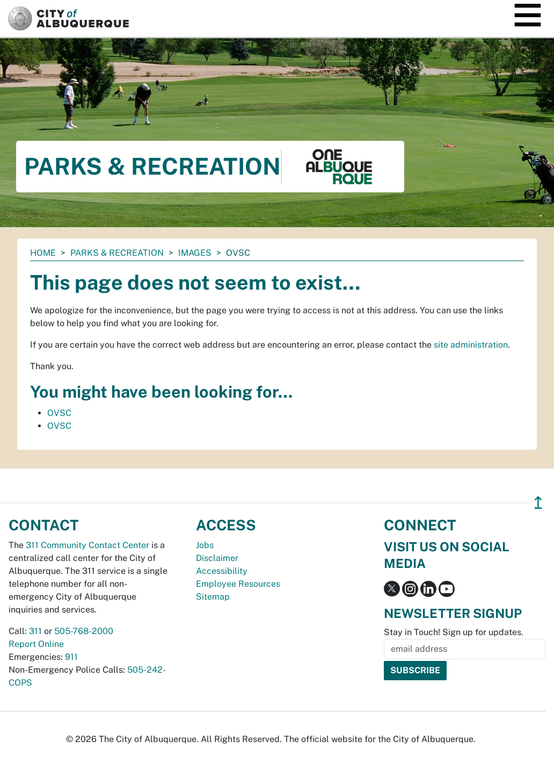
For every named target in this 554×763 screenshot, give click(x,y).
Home (43, 253)
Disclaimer (217, 558)
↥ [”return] (538, 503)
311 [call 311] (35, 631)
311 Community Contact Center (87, 545)
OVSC (59, 413)
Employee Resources (238, 584)
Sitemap (213, 597)
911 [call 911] (71, 657)
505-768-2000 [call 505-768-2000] (83, 631)
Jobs (205, 545)
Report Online (36, 644)
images (195, 253)
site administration (471, 345)
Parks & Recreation (117, 253)
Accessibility (221, 571)
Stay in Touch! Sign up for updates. (453, 632)
